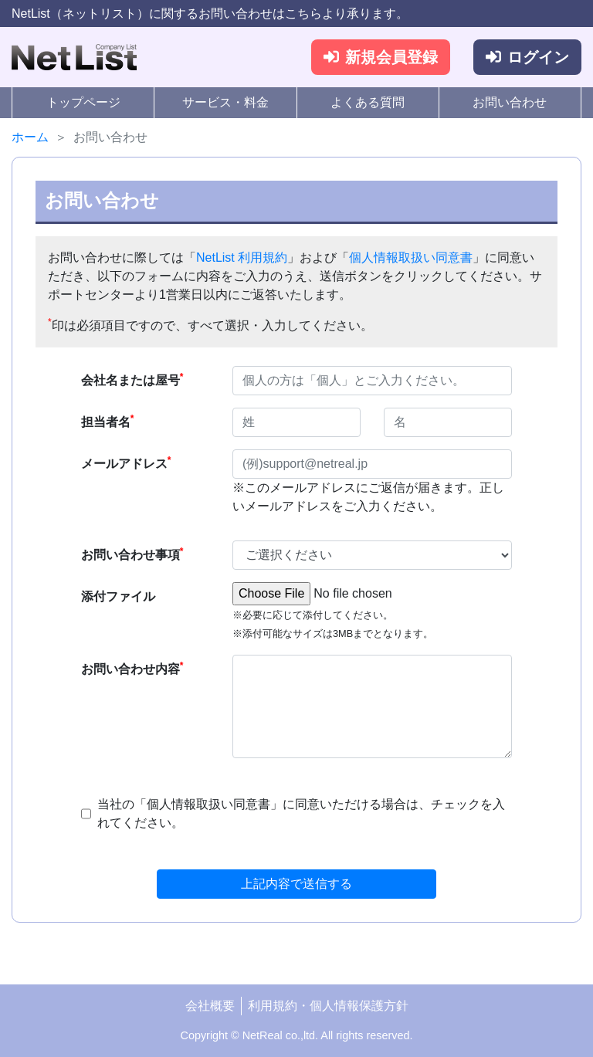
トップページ (83, 102)
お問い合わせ (510, 102)
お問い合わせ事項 (132, 553)
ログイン (527, 57)
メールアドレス (126, 462)
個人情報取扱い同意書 (411, 257)
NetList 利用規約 (241, 257)
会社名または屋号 (132, 379)
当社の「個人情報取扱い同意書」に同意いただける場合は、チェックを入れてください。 (301, 813)
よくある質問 (367, 102)
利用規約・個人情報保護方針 (328, 1005)
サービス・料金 (225, 102)
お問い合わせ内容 (132, 668)
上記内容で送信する (296, 883)
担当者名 (107, 421)
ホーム (30, 137)
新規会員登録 (381, 57)
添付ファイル (118, 596)
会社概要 (210, 1005)
